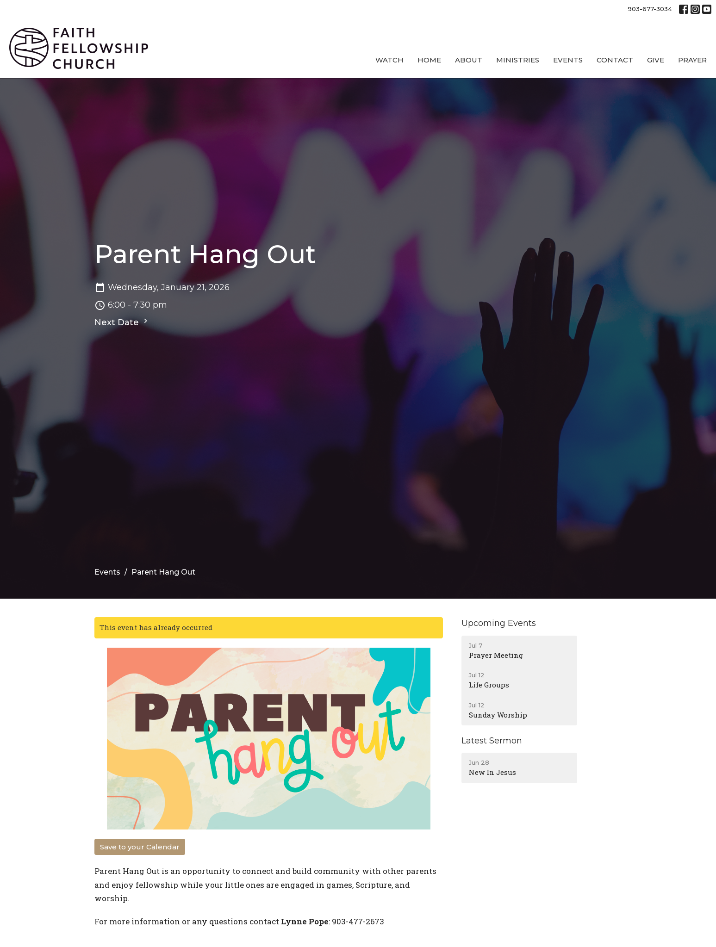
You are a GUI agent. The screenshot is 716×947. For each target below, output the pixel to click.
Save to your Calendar (140, 846)
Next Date (122, 322)
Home (429, 60)
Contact (615, 60)
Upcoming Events (498, 623)
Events (568, 60)
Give (655, 60)
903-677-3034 (650, 8)
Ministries (517, 60)
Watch (389, 60)
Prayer (692, 60)
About (468, 60)
